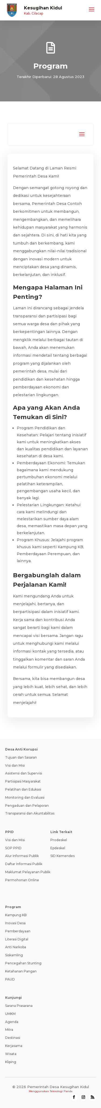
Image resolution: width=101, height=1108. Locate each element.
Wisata (10, 1054)
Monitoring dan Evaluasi (24, 797)
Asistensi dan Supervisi (23, 773)
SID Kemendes (62, 856)
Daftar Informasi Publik (23, 864)
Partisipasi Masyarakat (23, 781)
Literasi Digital (16, 939)
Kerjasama (13, 1046)
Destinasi (12, 1038)
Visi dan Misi (15, 765)
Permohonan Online (22, 880)
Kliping (10, 1062)
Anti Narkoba (15, 947)
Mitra (9, 1030)
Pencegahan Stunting (23, 963)
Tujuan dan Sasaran (21, 757)
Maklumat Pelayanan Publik (27, 872)
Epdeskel (57, 848)
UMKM (10, 1014)
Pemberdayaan (17, 931)
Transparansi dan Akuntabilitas (29, 813)
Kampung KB (16, 915)
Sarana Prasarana (19, 1006)
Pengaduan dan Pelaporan (27, 805)
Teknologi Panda (61, 1091)
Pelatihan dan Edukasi (23, 789)
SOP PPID (13, 848)
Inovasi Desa (15, 923)
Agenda (11, 1022)
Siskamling (14, 955)
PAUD (10, 979)
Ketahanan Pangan (21, 971)
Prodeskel (58, 840)
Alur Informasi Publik (22, 856)
